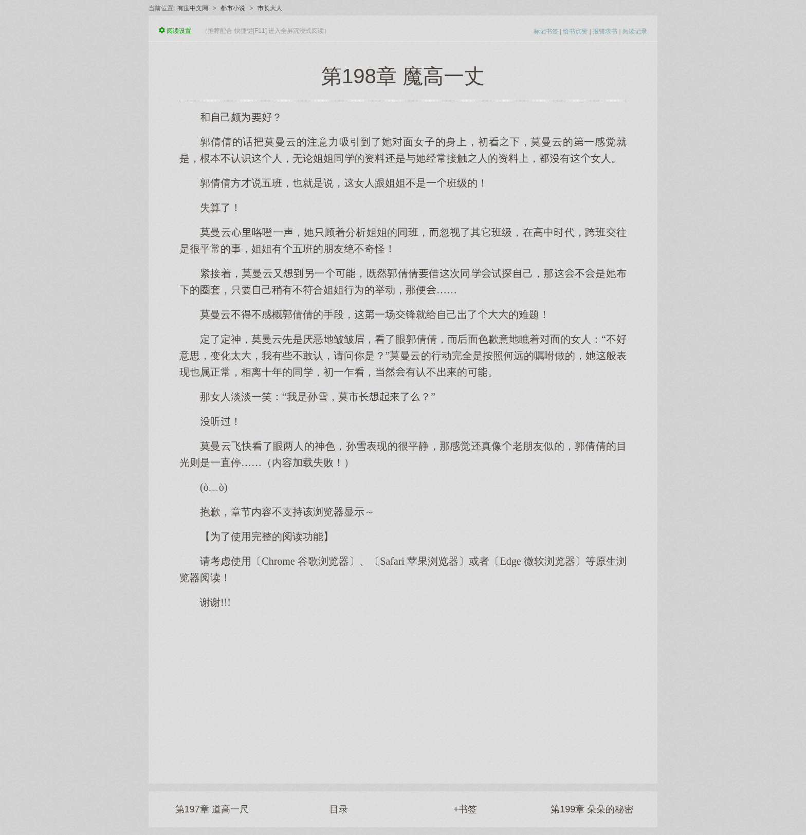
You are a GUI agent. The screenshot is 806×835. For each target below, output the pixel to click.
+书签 (465, 809)
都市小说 (233, 8)
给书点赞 (575, 31)
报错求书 (605, 31)
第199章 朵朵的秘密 (592, 809)
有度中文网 (192, 8)
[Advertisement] (403, 691)
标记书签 (546, 31)
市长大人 (270, 8)
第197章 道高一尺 (212, 809)
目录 (338, 809)
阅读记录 (634, 31)
